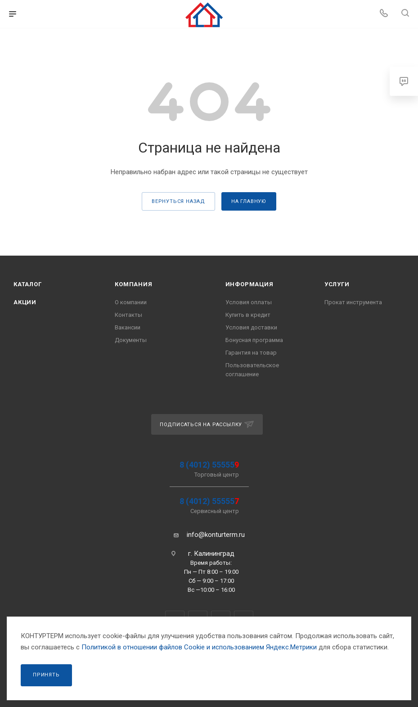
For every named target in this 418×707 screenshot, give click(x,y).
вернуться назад (178, 201)
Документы (131, 340)
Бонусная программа (254, 340)
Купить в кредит (247, 314)
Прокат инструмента (353, 302)
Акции (24, 302)
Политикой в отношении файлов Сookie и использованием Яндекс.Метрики (199, 647)
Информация (249, 284)
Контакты (128, 314)
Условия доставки (251, 327)
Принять (46, 675)
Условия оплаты (248, 302)
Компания (133, 284)
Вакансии (127, 327)
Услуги (337, 284)
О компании (131, 302)
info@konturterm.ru (216, 535)
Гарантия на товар (251, 352)
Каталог (27, 284)
